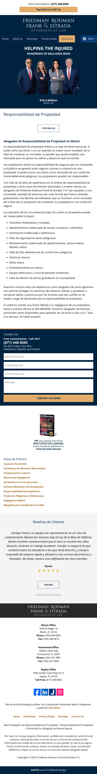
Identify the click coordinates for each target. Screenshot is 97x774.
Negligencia (15, 500)
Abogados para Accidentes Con (24, 505)
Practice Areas (49, 38)
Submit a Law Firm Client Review (48, 595)
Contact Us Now (48, 398)
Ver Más (48, 584)
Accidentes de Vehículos (25, 468)
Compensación (17, 473)
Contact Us (67, 38)
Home (5, 38)
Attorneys (32, 38)
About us (18, 38)
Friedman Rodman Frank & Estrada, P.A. (58, 757)
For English (48, 128)
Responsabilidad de (22, 491)
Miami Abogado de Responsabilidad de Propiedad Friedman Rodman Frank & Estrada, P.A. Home (48, 25)
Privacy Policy (47, 716)
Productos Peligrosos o (24, 495)
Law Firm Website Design (48, 770)
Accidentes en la (21, 482)
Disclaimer (29, 716)
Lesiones (15, 463)
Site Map (63, 716)
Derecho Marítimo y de (23, 486)
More (91, 38)
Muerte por (17, 477)
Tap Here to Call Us (48, 9)
